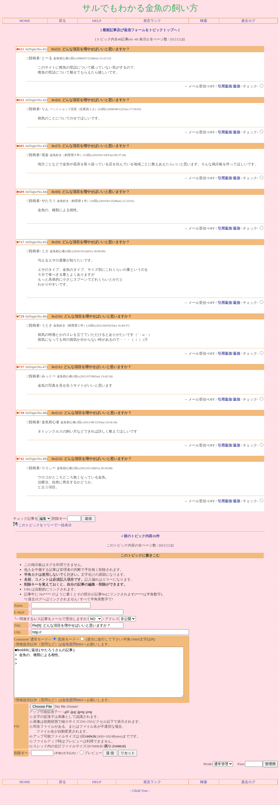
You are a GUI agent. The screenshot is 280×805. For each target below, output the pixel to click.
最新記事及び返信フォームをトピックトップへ (140, 30)
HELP (96, 21)
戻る (62, 21)
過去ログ (248, 21)
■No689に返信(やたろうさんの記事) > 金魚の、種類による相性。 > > (109, 677)
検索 (203, 21)
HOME (24, 21)
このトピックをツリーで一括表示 (42, 525)
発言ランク (152, 21)
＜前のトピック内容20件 (139, 536)
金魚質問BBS (72, 644)
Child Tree (140, 800)
